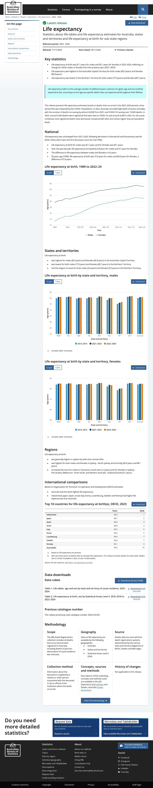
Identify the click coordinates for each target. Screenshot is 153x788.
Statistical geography (51, 760)
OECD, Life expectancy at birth (80, 562)
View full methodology (94, 700)
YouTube (125, 772)
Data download (138, 23)
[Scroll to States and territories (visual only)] (81, 251)
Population (32, 17)
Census (66, 9)
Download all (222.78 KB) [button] (132, 580)
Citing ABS (79, 760)
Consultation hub (82, 763)
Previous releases (125, 50)
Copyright (46, 784)
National (11, 34)
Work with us (80, 752)
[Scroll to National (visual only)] (61, 132)
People (23, 17)
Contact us (79, 767)
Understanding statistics (53, 778)
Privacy (91, 784)
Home (7, 17)
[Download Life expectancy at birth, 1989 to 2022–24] (138, 172)
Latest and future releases (54, 749)
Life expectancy (44, 17)
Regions (11, 43)
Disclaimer (69, 784)
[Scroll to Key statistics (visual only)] (68, 59)
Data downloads (14, 53)
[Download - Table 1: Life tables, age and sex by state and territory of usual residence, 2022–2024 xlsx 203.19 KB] (136, 589)
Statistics (52, 9)
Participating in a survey (88, 9)
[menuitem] (52, 10)
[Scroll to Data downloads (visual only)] (73, 575)
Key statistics (13, 29)
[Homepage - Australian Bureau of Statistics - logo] (13, 7)
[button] (143, 9)
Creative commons (20, 784)
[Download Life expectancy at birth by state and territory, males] (138, 281)
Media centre (80, 756)
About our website (83, 749)
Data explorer (48, 767)
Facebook (125, 757)
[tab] (49, 173)
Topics (45, 752)
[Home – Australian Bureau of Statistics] (13, 750)
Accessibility (113, 784)
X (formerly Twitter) (129, 764)
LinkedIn (124, 768)
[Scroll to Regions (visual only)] (60, 450)
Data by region (48, 756)
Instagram (125, 761)
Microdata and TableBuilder (54, 763)
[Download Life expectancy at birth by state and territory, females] (138, 367)
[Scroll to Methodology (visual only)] (68, 624)
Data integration (49, 770)
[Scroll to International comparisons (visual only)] (90, 482)
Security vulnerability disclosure (89, 770)
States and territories (16, 39)
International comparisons (18, 48)
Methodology (13, 58)
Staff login (136, 784)
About (109, 9)
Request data (48, 774)
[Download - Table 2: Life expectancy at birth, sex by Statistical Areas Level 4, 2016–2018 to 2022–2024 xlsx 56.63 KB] (136, 597)
